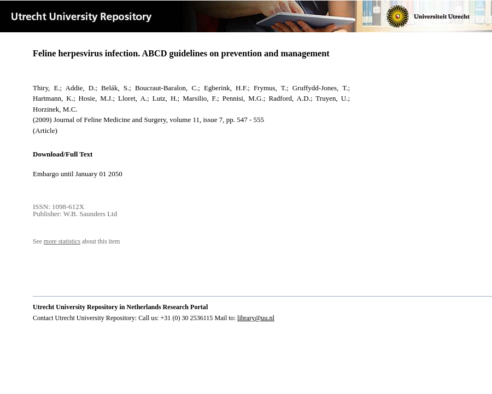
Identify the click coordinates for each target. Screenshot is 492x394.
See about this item (76, 241)
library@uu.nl (255, 318)
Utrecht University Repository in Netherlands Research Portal (120, 307)
